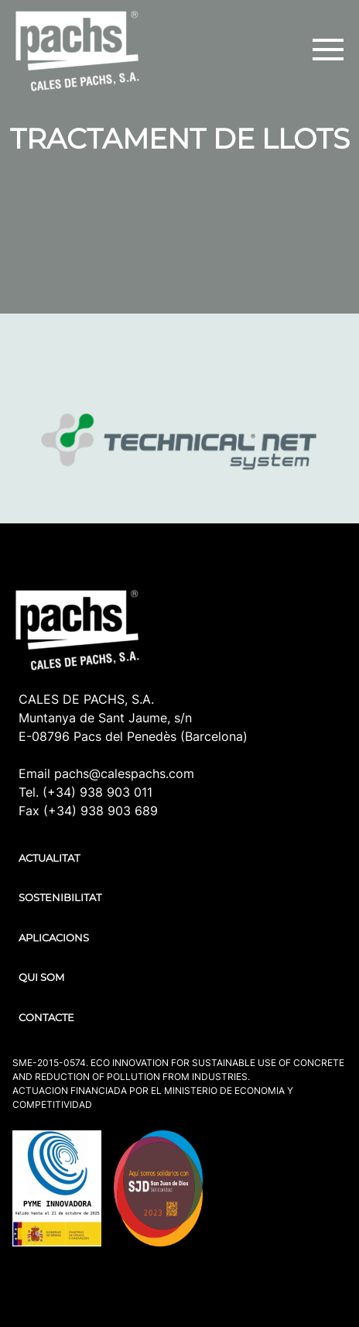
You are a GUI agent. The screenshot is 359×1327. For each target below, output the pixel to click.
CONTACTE (46, 1017)
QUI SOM (41, 977)
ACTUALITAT (49, 858)
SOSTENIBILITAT (60, 897)
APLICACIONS (54, 937)
